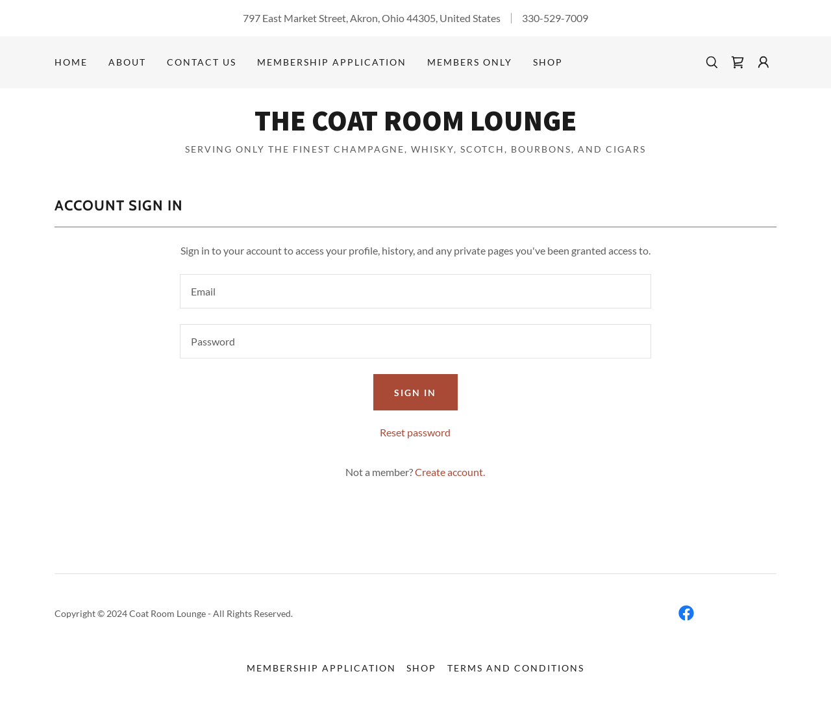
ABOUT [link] (127, 62)
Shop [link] (548, 62)
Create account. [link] (450, 472)
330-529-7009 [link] (555, 18)
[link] (737, 62)
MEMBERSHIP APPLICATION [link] (331, 62)
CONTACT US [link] (201, 62)
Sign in (415, 392)
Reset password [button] (415, 432)
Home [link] (71, 62)
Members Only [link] (469, 62)
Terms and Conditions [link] (515, 667)
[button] (763, 62)
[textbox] (415, 291)
